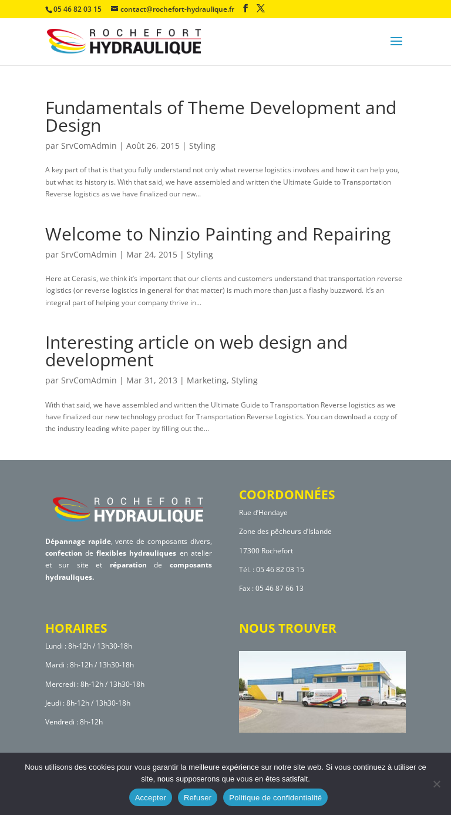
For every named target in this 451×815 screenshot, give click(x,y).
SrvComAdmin (89, 145)
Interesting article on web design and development (196, 351)
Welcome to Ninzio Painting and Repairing (218, 234)
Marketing (207, 380)
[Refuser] (436, 784)
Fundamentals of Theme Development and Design (220, 116)
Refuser (197, 797)
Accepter (150, 797)
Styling (202, 145)
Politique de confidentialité (275, 797)
